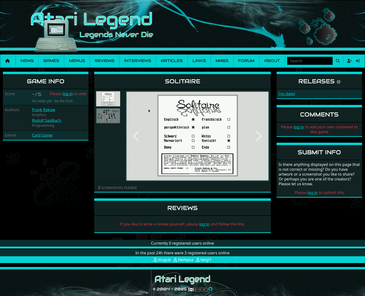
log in (68, 93)
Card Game (42, 135)
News (27, 60)
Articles (172, 60)
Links (199, 60)
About (272, 60)
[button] (137, 136)
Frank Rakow (43, 109)
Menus (77, 60)
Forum (246, 60)
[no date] (287, 93)
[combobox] (310, 61)
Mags (222, 60)
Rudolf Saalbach (46, 120)
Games (51, 60)
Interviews (137, 60)
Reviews (104, 60)
